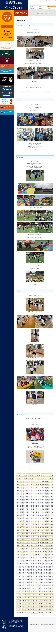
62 (17, 478)
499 (47, 517)
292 (49, 497)
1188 (39, 584)
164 (49, 485)
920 (22, 557)
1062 (39, 570)
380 (31, 506)
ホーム (33, 6)
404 (49, 508)
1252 (23, 591)
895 (38, 554)
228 (49, 491)
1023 (47, 566)
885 (52, 552)
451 (47, 512)
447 (38, 512)
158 (36, 485)
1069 (20, 572)
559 (38, 523)
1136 (50, 578)
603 (29, 527)
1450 (28, 612)
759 (20, 542)
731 (29, 539)
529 (43, 520)
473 (24, 515)
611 (47, 527)
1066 (50, 570)
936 (22, 558)
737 (43, 539)
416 (40, 509)
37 (45, 475)
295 (20, 499)
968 (22, 561)
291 (47, 497)
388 (49, 506)
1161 (42, 581)
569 (24, 524)
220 (31, 491)
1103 (36, 575)
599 (20, 527)
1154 (23, 581)
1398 (39, 606)
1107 (47, 575)
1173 (36, 582)
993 (43, 563)
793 (24, 545)
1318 (50, 597)
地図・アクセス (48, 0)
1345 (47, 600)
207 (38, 490)
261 (52, 494)
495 (38, 517)
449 (43, 512)
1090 (39, 573)
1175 (42, 582)
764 (31, 542)
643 (47, 530)
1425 (36, 609)
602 (27, 527)
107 (29, 481)
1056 (23, 570)
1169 (25, 582)
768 (40, 542)
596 (49, 526)
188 (31, 488)
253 (34, 494)
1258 (39, 591)
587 (29, 526)
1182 (23, 584)
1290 (50, 594)
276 (49, 496)
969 (24, 561)
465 (43, 514)
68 (28, 478)
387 (47, 506)
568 (22, 524)
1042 (23, 569)
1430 (50, 609)
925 (34, 557)
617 (24, 529)
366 (36, 505)
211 (47, 490)
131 (47, 482)
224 (40, 491)
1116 (33, 576)
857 (24, 551)
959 (38, 560)
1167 (20, 582)
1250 (17, 591)
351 (38, 503)
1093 (47, 573)
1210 (23, 587)
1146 (39, 579)
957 (34, 560)
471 (20, 515)
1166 (17, 582)
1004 (33, 564)
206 (36, 490)
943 (38, 558)
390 (18, 508)
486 (18, 517)
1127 (25, 578)
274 (45, 496)
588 (31, 526)
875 (29, 552)
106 (27, 481)
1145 (36, 579)
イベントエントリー (51, 6)
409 (24, 509)
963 (47, 560)
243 (47, 493)
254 (36, 494)
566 (18, 524)
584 (22, 526)
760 (22, 542)
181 (52, 487)
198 (18, 490)
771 (47, 542)
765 (34, 542)
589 (34, 526)
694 (18, 536)
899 (47, 554)
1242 (33, 590)
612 (49, 527)
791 (20, 545)
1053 (52, 569)
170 (27, 487)
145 (43, 484)
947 (47, 558)
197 (52, 488)
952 (22, 560)
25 (22, 475)
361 (24, 505)
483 (47, 515)
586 (27, 526)
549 (52, 521)
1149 (47, 579)
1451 (31, 612)
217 (24, 491)
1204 (44, 585)
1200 (33, 585)
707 (47, 536)
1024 (50, 566)
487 (20, 517)
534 (18, 521)
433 (43, 511)
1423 (31, 609)
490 (27, 517)
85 (22, 479)
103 (20, 481)
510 (36, 518)
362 (27, 505)
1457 (47, 612)
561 (43, 523)
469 (52, 514)
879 (38, 552)
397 (34, 508)
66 (24, 478)
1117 (36, 576)
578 (45, 524)
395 (29, 508)
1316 (44, 597)
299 (29, 499)
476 (31, 515)
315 (29, 500)
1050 (44, 569)
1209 (20, 587)
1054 (17, 570)
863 (38, 551)
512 (40, 518)
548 (49, 521)
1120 (44, 576)
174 (36, 487)
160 (40, 485)
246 (18, 494)
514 (45, 518)
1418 (17, 609)
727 (20, 539)
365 (34, 505)
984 (22, 563)
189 (34, 488)
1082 (17, 573)
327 (20, 502)
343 (20, 503)
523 (29, 520)
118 (18, 482)
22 (17, 475)
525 (34, 520)
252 (31, 494)
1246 (44, 590)
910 (36, 555)
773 (52, 542)
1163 (47, 581)
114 (45, 481)
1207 (52, 585)
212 (49, 490)
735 (38, 539)
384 (40, 506)
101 (52, 479)
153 (24, 485)
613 (52, 527)
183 (20, 488)
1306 (17, 597)
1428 (44, 609)
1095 (52, 573)
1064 (44, 570)
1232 (44, 588)
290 (45, 497)
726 (18, 539)
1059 (31, 570)
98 (46, 479)
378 (27, 506)
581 (52, 524)
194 (45, 488)
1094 (50, 573)
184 (22, 488)
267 (29, 496)
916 (49, 555)
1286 (39, 594)
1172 (33, 582)
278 (18, 497)
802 (45, 545)
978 (45, 561)
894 (36, 554)
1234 (50, 588)
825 (24, 548)
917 (52, 555)
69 (30, 478)
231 (20, 493)
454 (18, 514)
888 (22, 554)
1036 (44, 567)
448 (40, 512)
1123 (52, 576)
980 (49, 561)
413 (34, 509)
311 (20, 500)
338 (45, 502)
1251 (20, 591)
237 (34, 493)
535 (20, 521)
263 (20, 496)
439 (20, 512)
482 (45, 515)
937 (24, 558)
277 (52, 496)
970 (27, 561)
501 (52, 517)
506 (27, 518)
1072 (28, 572)
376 (22, 506)
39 (48, 475)
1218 (44, 587)
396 (31, 508)
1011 (52, 564)
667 (29, 533)
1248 (50, 590)
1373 (47, 603)
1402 (50, 606)
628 (49, 529)
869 (52, 551)
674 (45, 533)
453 (52, 512)
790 (18, 545)
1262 (50, 591)
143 (38, 484)
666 (27, 533)
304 (40, 499)
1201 (36, 585)
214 (18, 491)
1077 (42, 572)
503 (20, 518)
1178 (50, 582)
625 (43, 529)
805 (52, 545)
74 (39, 478)
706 (45, 536)
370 (45, 505)
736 (40, 539)
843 (29, 549)
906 (27, 555)
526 (36, 520)
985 (24, 563)
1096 (17, 575)
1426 (39, 609)
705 (43, 536)
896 (40, 554)
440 (22, 512)
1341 (36, 600)
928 (40, 557)
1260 (44, 591)
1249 (52, 590)
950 (18, 560)
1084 (23, 573)
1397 (36, 606)
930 (45, 557)
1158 (33, 581)
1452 (33, 612)
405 (52, 508)
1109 (52, 575)
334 (36, 502)
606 (36, 527)
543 (38, 521)
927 (38, 557)
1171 (31, 582)
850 (45, 549)
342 (18, 503)
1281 (25, 594)
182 (18, 488)
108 (31, 481)
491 (29, 517)
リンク (51, 9)
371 (47, 505)
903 (20, 555)
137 (24, 484)
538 (27, 521)
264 (22, 496)
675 (47, 533)
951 (20, 560)
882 (45, 552)
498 (45, 517)
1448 (23, 612)
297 (24, 499)
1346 (50, 600)
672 (40, 533)
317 (34, 500)
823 (20, 548)
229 (52, 491)
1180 (17, 584)
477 (34, 515)
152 (22, 485)
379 (29, 506)
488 (22, 517)
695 (20, 536)
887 (20, 554)
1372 (44, 603)
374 (18, 506)
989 (34, 563)
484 (49, 515)
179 (47, 487)
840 (22, 549)
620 (31, 529)
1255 (31, 591)
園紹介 (42, 6)
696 (22, 536)
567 (20, 524)
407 (20, 509)
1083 (20, 573)
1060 (33, 570)
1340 (33, 600)
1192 (50, 584)
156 (31, 485)
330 (27, 502)
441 (24, 512)
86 (24, 479)
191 (38, 488)
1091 (42, 573)
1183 (25, 584)
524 (31, 520)
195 (47, 488)
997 (52, 563)
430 (36, 511)
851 (47, 549)
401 (43, 508)
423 (20, 511)
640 (40, 530)
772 (49, 542)
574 (36, 524)
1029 (25, 567)
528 (40, 520)
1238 (23, 590)
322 (45, 500)
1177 (47, 582)
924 (31, 557)
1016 (28, 566)
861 (34, 551)
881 (43, 552)
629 (52, 529)
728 (22, 539)
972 (31, 561)
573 (34, 524)
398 (36, 508)
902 (18, 555)
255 (38, 494)
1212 (28, 587)
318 (36, 500)
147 (47, 484)
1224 (23, 588)
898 (45, 554)
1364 (23, 603)
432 (40, 511)
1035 (42, 567)
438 (18, 512)
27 (26, 475)
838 (18, 549)
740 (49, 539)
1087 (31, 573)
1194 (17, 585)
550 (18, 523)
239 (38, 493)
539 (29, 521)
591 (38, 526)
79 (48, 478)
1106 (44, 575)
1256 (33, 591)
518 (18, 520)
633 (24, 530)
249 (24, 494)
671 (38, 533)
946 (45, 558)
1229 (36, 588)
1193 (52, 584)
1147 (42, 579)
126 (36, 482)
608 (40, 527)
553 (24, 523)
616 (22, 529)
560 (40, 523)
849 (43, 549)
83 (18, 479)
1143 (31, 579)
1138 (17, 579)
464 (40, 514)
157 (34, 485)
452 (49, 512)
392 (22, 508)
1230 (39, 588)
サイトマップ (54, 0)
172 (31, 487)
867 (47, 551)
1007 (41, 564)
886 (18, 554)
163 (47, 485)
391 (20, 508)
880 (40, 552)
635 (29, 530)
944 (40, 558)
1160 (39, 581)
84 (20, 479)
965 (52, 560)
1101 (31, 575)
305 (43, 499)
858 (27, 551)
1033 (36, 567)
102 (18, 481)
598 (18, 527)
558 (36, 523)
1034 (39, 567)
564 (49, 523)
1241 (31, 590)
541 (34, 521)
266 (27, 496)
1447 (20, 612)
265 (24, 496)
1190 (44, 584)
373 (52, 505)
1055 (20, 570)
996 (49, 563)
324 (49, 500)
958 (36, 560)
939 (29, 558)
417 (43, 509)
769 (43, 542)
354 (45, 503)
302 (36, 499)
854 (18, 551)
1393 (25, 606)
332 (31, 502)
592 (40, 526)
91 (33, 479)
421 (52, 509)
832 (40, 548)
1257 (36, 591)
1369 (36, 603)
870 (18, 552)
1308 (23, 597)
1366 (28, 603)
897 (43, 554)
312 (22, 500)
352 (40, 503)
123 (29, 482)
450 (45, 512)
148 (49, 484)
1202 (39, 585)
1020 (39, 566)
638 (36, 530)
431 (38, 511)
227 (47, 491)
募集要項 (42, 9)
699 (29, 536)
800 (40, 545)
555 (29, 523)
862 (36, 551)
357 (52, 503)
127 (38, 482)
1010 (49, 564)
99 (48, 479)
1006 (38, 564)
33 (37, 475)
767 (38, 542)
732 (31, 539)
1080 (50, 572)
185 (24, 488)
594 (45, 526)
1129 (31, 578)
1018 (33, 566)
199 (20, 490)
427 (29, 511)
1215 (36, 587)
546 (45, 521)
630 (18, 530)
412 (31, 509)
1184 (28, 584)
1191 (47, 584)
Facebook (7, 88)
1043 (25, 569)
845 (34, 549)
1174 (39, 582)
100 (50, 479)
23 (19, 475)
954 (27, 560)
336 (40, 502)
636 (31, 530)
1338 (28, 600)
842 (27, 549)
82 (16, 479)
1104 (39, 575)
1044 (28, 569)
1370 (39, 603)
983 (20, 563)
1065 (47, 570)
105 (24, 481)
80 (50, 478)
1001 (25, 564)
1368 (33, 603)
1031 (31, 567)
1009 (47, 564)
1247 (47, 590)
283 (29, 497)
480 (40, 515)
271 (38, 496)
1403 (52, 606)
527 (38, 520)
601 (24, 527)
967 (20, 561)
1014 (23, 566)
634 (27, 530)
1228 (33, 588)
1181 (20, 584)
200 (22, 490)
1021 (42, 566)
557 (34, 523)
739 (47, 539)
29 (30, 475)
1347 (52, 600)
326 (18, 502)
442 (27, 512)
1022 (44, 566)
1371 (42, 603)
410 (27, 509)
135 (20, 484)
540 (31, 521)
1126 (23, 578)
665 (24, 533)
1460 (33, 613)
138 (27, 484)
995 (47, 563)
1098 (23, 575)
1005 (36, 564)
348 (31, 503)
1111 (20, 576)
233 (24, 493)
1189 (42, 584)
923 (29, 557)
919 (20, 557)
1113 (25, 576)
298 (27, 499)
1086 (28, 573)
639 (38, 530)
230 (18, 493)
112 (40, 481)
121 (24, 482)
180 (49, 487)
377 (24, 506)
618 (27, 529)
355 (47, 503)
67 (26, 478)
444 (31, 512)
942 (36, 558)
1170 (28, 582)
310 (18, 500)
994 (45, 563)
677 (52, 533)
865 (43, 551)
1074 (33, 572)
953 (24, 560)
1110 (17, 576)
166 (18, 487)
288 (40, 497)
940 (31, 558)
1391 (20, 606)
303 (38, 499)
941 (34, 558)
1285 (36, 594)
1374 (50, 603)
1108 (50, 575)
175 (38, 487)
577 (43, 524)
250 (27, 494)
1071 (25, 572)
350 (36, 503)
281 (24, 497)
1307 (20, 597)
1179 (52, 582)
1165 (52, 581)
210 (45, 490)
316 (31, 500)
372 (49, 505)
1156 (28, 581)
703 (38, 536)
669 (34, 533)
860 (31, 551)
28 (28, 475)
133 (52, 482)
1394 (28, 606)
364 (31, 505)
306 (45, 499)
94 (39, 479)
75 (41, 478)
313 (24, 500)
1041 (20, 569)
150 (18, 485)
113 (43, 481)
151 (20, 485)
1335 (20, 600)
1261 (47, 591)
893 (34, 554)
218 (27, 491)
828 (31, 548)
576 (40, 524)
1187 (36, 584)
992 (40, 563)
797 (34, 545)
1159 (36, 581)
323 (47, 500)
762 (27, 542)
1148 (44, 579)
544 (40, 521)
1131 (36, 578)
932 (49, 557)
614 (18, 529)
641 (43, 530)
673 (43, 533)
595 (47, 526)
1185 (31, 584)
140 (31, 484)
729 (24, 539)
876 (31, 552)
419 (47, 509)
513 (43, 518)
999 (20, 564)
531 (47, 520)
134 (18, 484)
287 (38, 497)
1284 (33, 594)
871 (20, 552)
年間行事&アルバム (33, 9)
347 (29, 503)
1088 (33, 573)
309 (52, 499)
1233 (47, 588)
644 (49, 530)
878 (36, 552)
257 (43, 494)
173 (34, 487)
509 (34, 518)
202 (27, 490)
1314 (39, 597)
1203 (42, 585)
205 (34, 490)
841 (24, 549)
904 (22, 555)
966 (18, 561)
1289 (47, 594)
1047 (36, 569)
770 (45, 542)
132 (49, 482)
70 (32, 478)
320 (40, 500)
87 (26, 479)
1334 (17, 600)
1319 (52, 597)
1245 (42, 590)
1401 (47, 606)
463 (38, 514)
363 (29, 505)
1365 (25, 603)
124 (31, 482)
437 (52, 511)
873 (24, 552)
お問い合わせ (42, 0)
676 (49, 533)
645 (52, 530)
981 (52, 561)
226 (45, 491)
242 (45, 493)
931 (47, 557)
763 (29, 542)
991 (38, 563)
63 (19, 478)
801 (43, 545)
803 (47, 545)
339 (47, 502)
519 (20, 520)
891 (29, 554)
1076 (39, 572)
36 (43, 475)
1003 (30, 564)
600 (22, 527)
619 (29, 529)
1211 (25, 587)
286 (36, 497)
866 (45, 551)
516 (49, 518)
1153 (20, 581)
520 (22, 520)
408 (22, 509)
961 (43, 560)
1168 (23, 582)
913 (43, 555)
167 (20, 487)
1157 (31, 581)
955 (29, 560)
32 (35, 475)
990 (36, 563)
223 (38, 491)
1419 (20, 609)
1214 (33, 587)
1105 (42, 575)
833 (43, 548)
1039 (52, 567)
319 (38, 500)
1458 (50, 612)
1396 (33, 606)
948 (49, 558)
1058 (28, 570)
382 (36, 506)
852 (49, 549)
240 (40, 493)
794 (27, 545)
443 (29, 512)
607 (38, 527)
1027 (20, 567)
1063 (42, 570)
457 (24, 514)
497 (43, 517)
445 (34, 512)
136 (22, 484)
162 (45, 485)
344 (22, 503)
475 (29, 515)
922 (27, 557)
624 (40, 529)
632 (22, 530)
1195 (20, 585)
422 (18, 511)
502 (18, 518)
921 (24, 557)
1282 (28, 594)
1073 (31, 572)
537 (24, 521)
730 (27, 539)
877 (34, 552)
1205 (47, 585)
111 (38, 481)
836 (49, 548)
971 (29, 561)
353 (43, 503)
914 (45, 555)
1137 (52, 578)
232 (22, 493)
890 (27, 554)
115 (47, 481)
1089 (36, 573)
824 (22, 548)
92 (35, 479)
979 (47, 561)
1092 (44, 573)
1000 (22, 564)
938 (27, 558)
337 (43, 502)
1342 (39, 600)
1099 (25, 575)
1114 (28, 576)
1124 (17, 578)
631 (20, 530)
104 (22, 481)
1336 (23, 600)
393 (24, 508)
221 (34, 491)
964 (49, 560)
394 (27, 508)
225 (43, 491)
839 (20, 549)
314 (27, 500)
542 (36, 521)
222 (36, 491)
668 (31, 533)
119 (20, 482)
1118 (39, 576)
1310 (28, 597)
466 (45, 514)
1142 (28, 579)
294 (18, 499)
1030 (28, 567)
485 (52, 515)
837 (52, 548)
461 (34, 514)
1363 (20, 603)
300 (31, 499)
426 (27, 511)
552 (22, 523)
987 (29, 563)
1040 (17, 569)
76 (43, 478)
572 (31, 524)
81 (52, 478)
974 (36, 561)
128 (40, 482)
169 (24, 487)
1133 (42, 578)
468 (49, 514)
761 (24, 542)
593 (43, 526)
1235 (52, 588)
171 (29, 487)
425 (24, 511)
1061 (36, 570)
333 (34, 502)
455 (20, 514)
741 (52, 539)
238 (36, 493)
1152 (17, 581)
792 (22, 545)
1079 (47, 572)
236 (31, 493)
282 (27, 497)
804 (49, 545)
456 (22, 514)
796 (31, 545)
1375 (52, 603)
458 (27, 514)
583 (20, 526)
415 (38, 509)
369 (43, 505)
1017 (31, 566)
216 (22, 491)
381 (34, 506)
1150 (50, 579)
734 (36, 539)
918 (18, 557)
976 (40, 561)
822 (18, 548)
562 (45, 523)
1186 (33, 584)
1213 (31, 587)
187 (29, 488)
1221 (52, 587)
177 (43, 487)
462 (36, 514)
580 (49, 524)
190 (36, 488)
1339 (31, 600)
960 (40, 560)
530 (45, 520)
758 (18, 542)
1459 (52, 612)
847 (38, 549)
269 (34, 496)
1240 (28, 590)
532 (49, 520)
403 (47, 508)
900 (49, 554)
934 (18, 558)
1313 (36, 597)
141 (34, 484)
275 (47, 496)
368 (40, 505)
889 (24, 554)
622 (36, 529)
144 (40, 484)
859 (29, 551)
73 (37, 478)
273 (43, 496)
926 (36, 557)
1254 (28, 591)
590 (36, 526)
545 (43, 521)
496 (40, 517)
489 (24, 517)
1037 (47, 567)
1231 (42, 588)
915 (47, 555)
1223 (20, 588)
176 (40, 487)
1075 (36, 572)
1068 (17, 572)
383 (38, 506)
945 (43, 558)
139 (29, 484)
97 (44, 479)
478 (36, 515)
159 (38, 485)
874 (27, 552)
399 (38, 508)
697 (24, 536)
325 (52, 500)
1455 (42, 612)
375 (20, 506)
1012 (17, 566)
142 (36, 484)
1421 (25, 609)
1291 (52, 594)
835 (47, 548)
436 (49, 511)
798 (36, 545)
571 (29, 524)
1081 (52, 572)
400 (40, 508)
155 (29, 485)
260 (49, 494)
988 (31, 563)
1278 (17, 594)
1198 (28, 585)
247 (20, 494)
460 (31, 514)
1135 (47, 578)
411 (29, 509)
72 (35, 478)
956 (31, 560)
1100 (28, 575)
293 (52, 497)
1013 (20, 566)
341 (52, 502)
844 (31, 549)
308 (49, 499)
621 (34, 529)
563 (47, 523)
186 (27, 488)
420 (49, 509)
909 (34, 555)
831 (38, 548)
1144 (33, 579)
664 (22, 533)
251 (29, 494)
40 (50, 475)
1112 (23, 576)
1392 (23, 606)
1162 (44, 581)
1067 (52, 570)
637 (34, 530)
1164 (50, 581)
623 (38, 529)
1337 (25, 600)
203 (29, 490)
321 (43, 500)
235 (29, 493)
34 (39, 475)
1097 (20, 575)
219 (29, 491)
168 (22, 487)
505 (24, 518)
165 (52, 485)
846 (36, 549)
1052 (50, 569)
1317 (47, 597)
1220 (50, 587)
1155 (25, 581)
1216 (39, 587)
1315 (42, 597)
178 (45, 487)
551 (20, 523)
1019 (36, 566)
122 (27, 482)
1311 (31, 597)
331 (29, 502)
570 (27, 524)
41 (52, 475)
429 (34, 511)
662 (18, 533)
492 (31, 517)
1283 (31, 594)
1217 (42, 587)
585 (24, 526)
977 (43, 561)
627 (47, 529)
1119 (42, 576)
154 (27, 485)
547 (47, 521)
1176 (44, 582)
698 (27, 536)
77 (45, 478)
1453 (36, 612)
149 (52, 484)
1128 (28, 578)
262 (18, 496)
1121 (47, 576)
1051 (47, 569)
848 (40, 549)
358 (18, 505)
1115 (31, 576)
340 (49, 502)
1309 (25, 597)
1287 (42, 594)
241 (43, 493)
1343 (42, 600)
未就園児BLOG (7, 26)
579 (47, 524)
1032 (33, 567)
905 (24, 555)
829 (34, 548)
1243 (36, 590)
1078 (44, 572)
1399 (42, 606)
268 (31, 496)
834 (45, 548)
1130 (33, 578)
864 (40, 551)
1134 (44, 578)
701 (34, 536)
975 (38, 561)
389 (52, 506)
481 (43, 515)
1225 (25, 588)
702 (36, 536)
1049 (42, 569)
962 (45, 560)
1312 (33, 597)
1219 (47, 587)
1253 (25, 591)
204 (31, 490)
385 (43, 506)
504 (22, 518)
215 (20, 491)
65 (22, 478)
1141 (25, 579)
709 (52, 536)
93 (37, 479)
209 (43, 490)
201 (24, 490)
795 (29, 545)
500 (49, 517)
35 (41, 475)
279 (20, 497)
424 (22, 511)
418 (45, 509)
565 (52, 523)
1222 (17, 588)
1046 (33, 569)
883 (47, 552)
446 (36, 512)
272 (40, 496)
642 (45, 530)
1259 (42, 591)
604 (31, 527)
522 (27, 520)
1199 (31, 585)
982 (18, 563)
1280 (23, 594)
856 (22, 551)
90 (31, 479)
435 (47, 511)
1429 (47, 609)
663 (20, 533)
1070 (23, 572)
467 (47, 514)
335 (38, 502)
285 (34, 497)
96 (42, 479)
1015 (25, 566)
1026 (17, 567)
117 (52, 481)
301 (34, 499)
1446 (17, 612)
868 (49, 551)
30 (32, 475)
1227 (31, 588)
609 (43, 527)
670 (36, 533)
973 (34, 561)
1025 (52, 566)
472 (22, 515)
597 (52, 526)
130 (45, 482)
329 (24, 502)
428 (31, 511)
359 (20, 505)
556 (31, 523)
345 (24, 503)
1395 (31, 606)
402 (45, 508)
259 (47, 494)
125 (34, 482)
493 (34, 517)
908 (31, 555)
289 (43, 497)
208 (40, 490)
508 (31, 518)
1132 (39, 578)
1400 (44, 606)
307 (47, 499)
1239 (25, 590)
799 (38, 545)
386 (45, 506)
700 (31, 536)
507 (29, 518)
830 (36, 548)
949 (52, 558)
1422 (28, 609)
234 (27, 493)
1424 (33, 609)
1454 (39, 612)
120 (22, 482)
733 (34, 539)
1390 (17, 606)
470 (18, 515)
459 (29, 514)
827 (29, 548)
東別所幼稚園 (28, 5)
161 (43, 485)
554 (27, 523)
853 (52, 549)
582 (18, 526)
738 (45, 539)
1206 (50, 585)
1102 (33, 575)
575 (38, 524)
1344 (44, 600)
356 (49, 503)
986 (27, 563)
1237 (20, 590)
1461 (35, 613)
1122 (50, 576)
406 (18, 509)
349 (34, 503)
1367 (31, 603)
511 (38, 518)
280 (22, 497)
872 (22, 552)
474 (27, 515)
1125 (20, 578)
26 (24, 475)
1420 (23, 609)
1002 (28, 564)
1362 (17, 603)
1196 (23, 585)
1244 (39, 590)
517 (52, 518)
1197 (25, 585)
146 (45, 484)
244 (49, 493)
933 (52, 557)
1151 (52, 579)
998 (17, 564)
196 (49, 488)
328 (22, 502)
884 (49, 552)
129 (43, 482)
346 (27, 503)
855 (20, 551)
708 (49, 536)
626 (45, 529)
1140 (23, 579)
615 (20, 529)
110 (36, 481)
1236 (17, 590)
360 (22, 505)
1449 (25, 612)
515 (47, 518)
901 (52, 554)
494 (36, 517)
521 (24, 520)
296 (22, 499)
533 (52, 520)
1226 (28, 588)
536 (22, 521)
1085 (25, 573)
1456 (44, 612)
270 (36, 496)
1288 (44, 594)
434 (45, 511)
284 (31, 497)
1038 (50, 567)
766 (36, 542)
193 (43, 488)
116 (49, 481)
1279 (20, 594)
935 (20, 558)
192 (40, 488)
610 (45, 527)
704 (40, 536)
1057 (25, 570)
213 (52, 490)
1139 (20, 579)
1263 (52, 591)
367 (38, 505)
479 (38, 515)
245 (52, 493)
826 (27, 548)
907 (29, 555)
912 (40, 555)
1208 (17, 587)
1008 (44, 564)
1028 (23, 567)
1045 (31, 569)
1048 (39, 569)
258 (45, 494)
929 (43, 557)
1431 (52, 609)
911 (38, 555)
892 (31, 554)
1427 (42, 609)
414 (36, 509)
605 (34, 527)
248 (22, 494)
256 (40, 494)
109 (34, 481)
